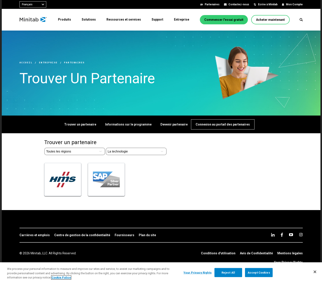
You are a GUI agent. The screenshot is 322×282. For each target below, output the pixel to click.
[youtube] (291, 234)
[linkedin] (273, 235)
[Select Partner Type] (136, 151)
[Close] (315, 272)
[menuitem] (64, 19)
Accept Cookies (259, 272)
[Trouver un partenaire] (80, 124)
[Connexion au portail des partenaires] (223, 124)
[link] (34, 235)
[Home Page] (33, 19)
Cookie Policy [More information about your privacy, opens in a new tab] (61, 277)
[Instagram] (301, 234)
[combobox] (32, 4)
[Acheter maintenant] (270, 19)
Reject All (228, 272)
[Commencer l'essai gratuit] (224, 19)
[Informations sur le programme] (128, 124)
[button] (301, 19)
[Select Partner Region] (74, 151)
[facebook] (282, 235)
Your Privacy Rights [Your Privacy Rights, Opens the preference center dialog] (197, 272)
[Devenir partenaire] (174, 124)
